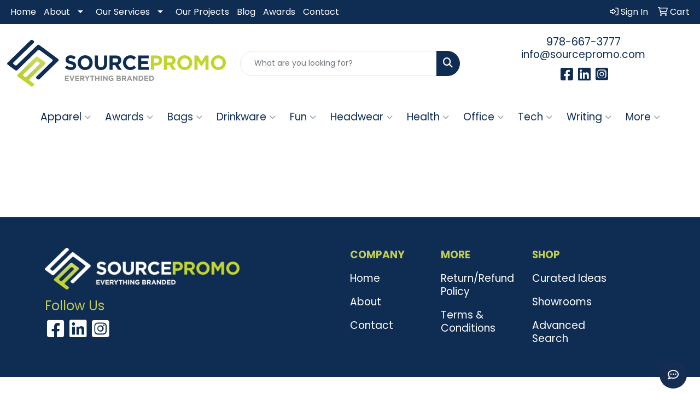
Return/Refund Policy (477, 285)
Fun (303, 116)
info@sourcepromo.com (583, 54)
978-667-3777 (583, 41)
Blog (246, 11)
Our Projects (202, 11)
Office (483, 116)
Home (23, 11)
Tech (535, 116)
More (643, 116)
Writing (589, 116)
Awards (279, 11)
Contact (321, 11)
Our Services (123, 11)
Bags (184, 116)
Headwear (361, 116)
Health (428, 116)
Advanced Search (558, 332)
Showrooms (562, 301)
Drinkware (246, 116)
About (57, 11)
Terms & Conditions (468, 321)
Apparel (65, 116)
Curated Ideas (569, 278)
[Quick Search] (339, 63)
